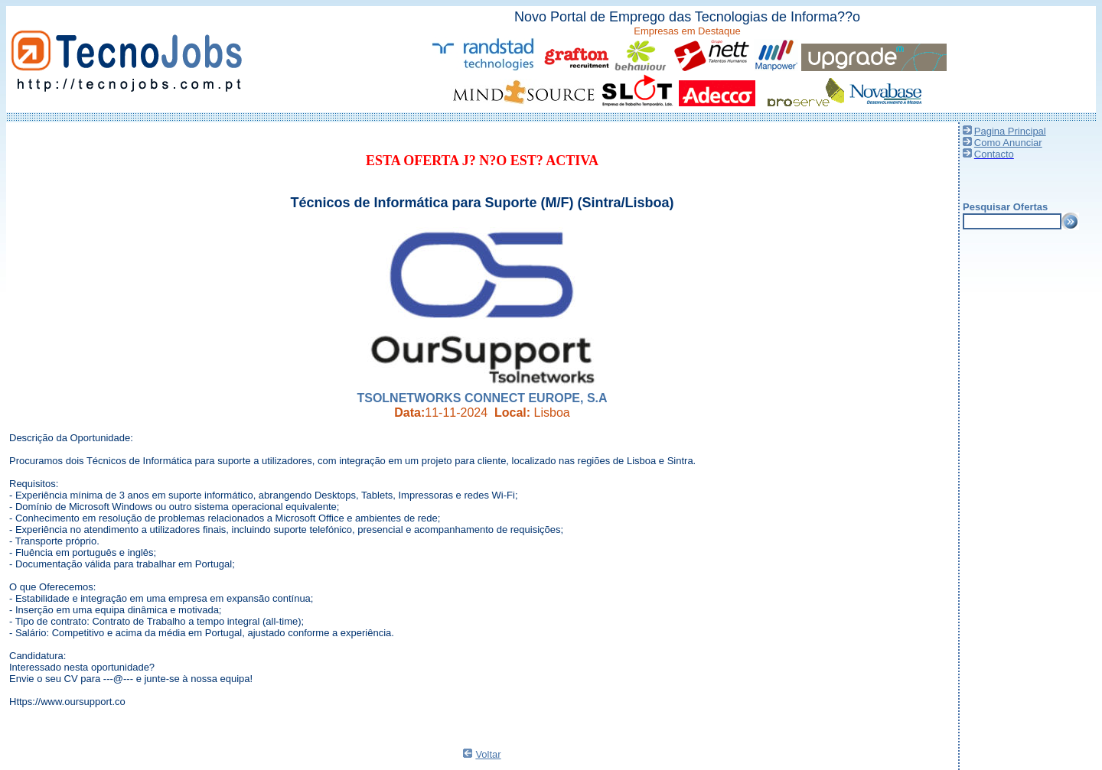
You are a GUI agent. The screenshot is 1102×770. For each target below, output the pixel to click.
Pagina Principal (1010, 131)
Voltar (487, 754)
